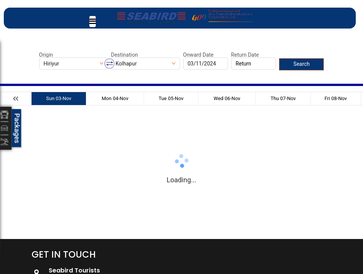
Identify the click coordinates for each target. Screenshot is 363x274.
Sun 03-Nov (58, 98)
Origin (46, 54)
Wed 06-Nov (227, 98)
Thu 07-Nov (283, 98)
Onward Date (198, 54)
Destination (124, 54)
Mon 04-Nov (114, 98)
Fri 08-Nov (336, 98)
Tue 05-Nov (171, 98)
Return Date (245, 54)
